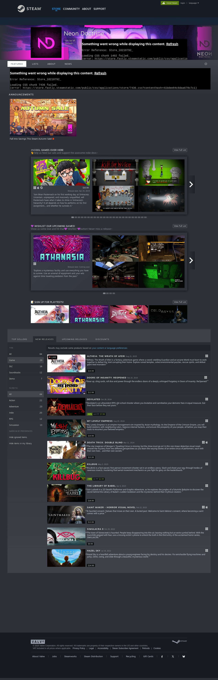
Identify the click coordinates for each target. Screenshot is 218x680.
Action (25, 402)
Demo (25, 380)
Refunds (146, 650)
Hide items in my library (20, 445)
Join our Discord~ (70, 42)
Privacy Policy (79, 650)
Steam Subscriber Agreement (125, 650)
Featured (17, 64)
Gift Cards (148, 658)
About (86, 9)
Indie (25, 414)
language (193, 3)
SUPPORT (100, 9)
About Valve (38, 658)
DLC (25, 368)
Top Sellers (19, 341)
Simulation (25, 427)
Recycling (131, 658)
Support (114, 658)
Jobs (54, 658)
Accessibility (103, 650)
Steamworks (70, 658)
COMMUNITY (71, 9)
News (68, 64)
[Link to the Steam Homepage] (32, 11)
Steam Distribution (93, 658)
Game (25, 362)
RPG (25, 420)
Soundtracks (25, 374)
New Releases (44, 341)
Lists (35, 64)
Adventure (25, 408)
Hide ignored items (18, 439)
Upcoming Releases (74, 341)
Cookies (157, 650)
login (183, 3)
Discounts (102, 341)
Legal (91, 650)
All (25, 356)
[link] (97, 416)
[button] (128, 365)
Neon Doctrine (84, 33)
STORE (56, 9)
